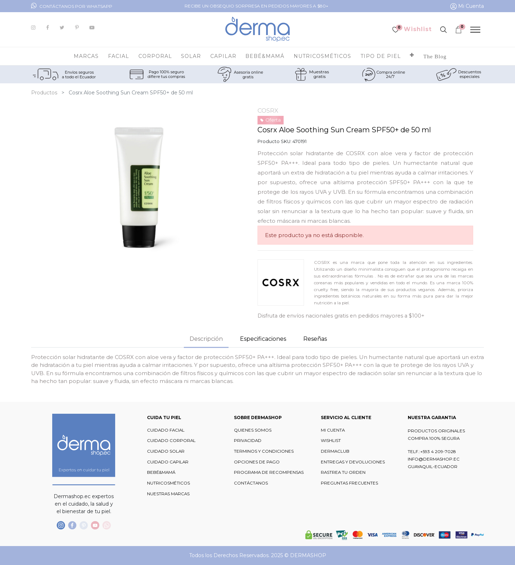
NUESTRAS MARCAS (168, 493)
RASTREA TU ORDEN (343, 472)
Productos (44, 92)
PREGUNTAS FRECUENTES (349, 483)
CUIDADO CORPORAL (171, 440)
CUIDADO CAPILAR (167, 462)
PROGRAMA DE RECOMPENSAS (269, 472)
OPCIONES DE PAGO (257, 462)
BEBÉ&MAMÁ (161, 472)
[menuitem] (435, 56)
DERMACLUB (335, 451)
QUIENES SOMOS (252, 430)
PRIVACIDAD (247, 440)
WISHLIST (331, 440)
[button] (412, 56)
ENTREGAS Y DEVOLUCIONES (353, 462)
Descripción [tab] (206, 338)
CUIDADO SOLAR (166, 451)
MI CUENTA (333, 430)
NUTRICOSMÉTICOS (168, 483)
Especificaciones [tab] (263, 338)
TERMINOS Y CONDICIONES (264, 451)
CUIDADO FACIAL (166, 430)
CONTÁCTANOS (251, 483)
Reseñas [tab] (315, 338)
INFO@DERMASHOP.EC (434, 459)
